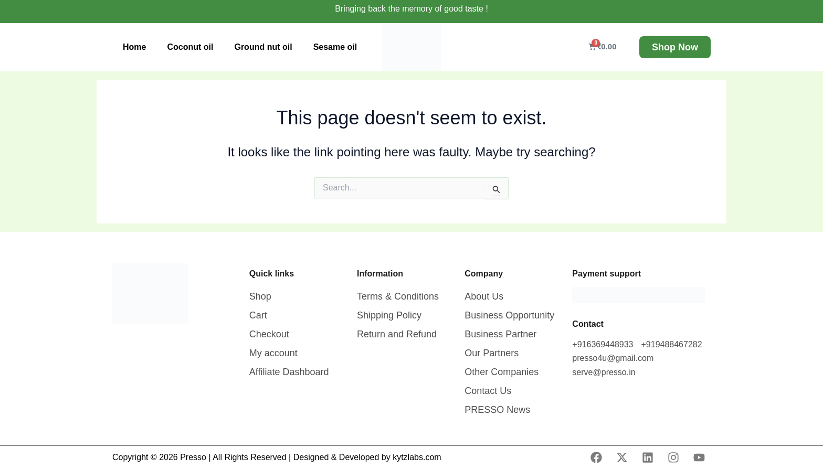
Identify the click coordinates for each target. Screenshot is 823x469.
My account (274, 353)
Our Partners (492, 353)
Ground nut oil (263, 46)
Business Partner (500, 334)
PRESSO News (497, 409)
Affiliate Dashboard (289, 372)
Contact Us (488, 391)
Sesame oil (335, 46)
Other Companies (502, 372)
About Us (484, 296)
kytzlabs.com (417, 457)
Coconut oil (190, 46)
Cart (258, 315)
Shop (260, 296)
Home (134, 46)
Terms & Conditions (398, 296)
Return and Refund (397, 334)
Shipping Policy (389, 315)
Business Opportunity (509, 315)
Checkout (269, 334)
